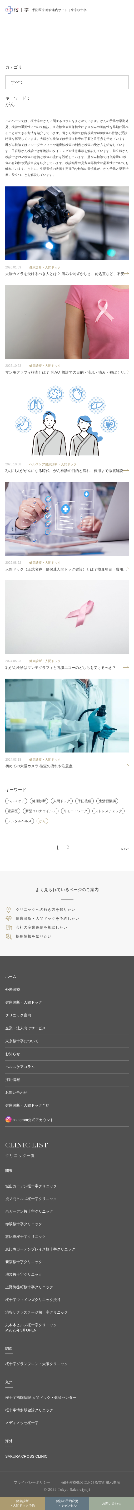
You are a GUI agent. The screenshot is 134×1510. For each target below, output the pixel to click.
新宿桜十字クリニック (23, 1262)
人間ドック (61, 801)
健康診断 (39, 801)
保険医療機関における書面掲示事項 (90, 1482)
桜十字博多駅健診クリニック (29, 1410)
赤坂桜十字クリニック (23, 1224)
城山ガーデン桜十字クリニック (31, 1186)
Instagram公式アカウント (29, 1119)
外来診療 (12, 989)
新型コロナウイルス (40, 811)
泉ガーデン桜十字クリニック (29, 1211)
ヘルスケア (16, 801)
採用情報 (12, 1079)
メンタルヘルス (20, 821)
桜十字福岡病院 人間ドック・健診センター (40, 1397)
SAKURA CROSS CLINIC (26, 1456)
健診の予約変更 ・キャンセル (67, 1503)
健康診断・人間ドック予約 (22, 1503)
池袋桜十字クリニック (23, 1274)
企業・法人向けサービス (25, 1028)
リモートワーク (75, 811)
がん (42, 821)
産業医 (13, 811)
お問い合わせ (16, 1092)
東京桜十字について (21, 1041)
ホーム (10, 976)
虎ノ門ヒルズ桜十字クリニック (31, 1199)
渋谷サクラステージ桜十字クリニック (36, 1312)
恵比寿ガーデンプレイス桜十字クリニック (40, 1249)
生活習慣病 (107, 801)
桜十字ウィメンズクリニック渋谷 (33, 1300)
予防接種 (84, 801)
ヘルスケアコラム (20, 1067)
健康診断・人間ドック (23, 1002)
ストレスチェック (108, 811)
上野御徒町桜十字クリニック (29, 1287)
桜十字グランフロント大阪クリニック (36, 1364)
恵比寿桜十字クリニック (25, 1236)
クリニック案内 (18, 1015)
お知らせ (12, 1054)
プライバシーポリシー (32, 1482)
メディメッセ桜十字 (21, 1423)
